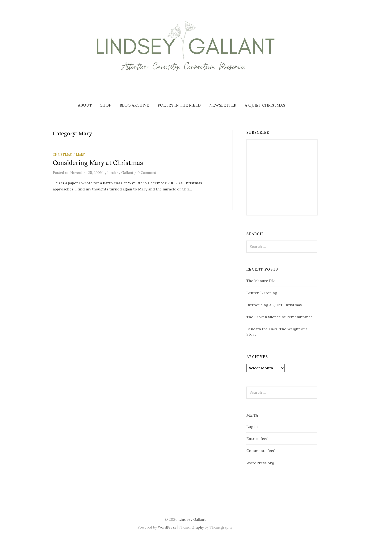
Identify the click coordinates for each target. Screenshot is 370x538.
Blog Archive (134, 105)
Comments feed (260, 450)
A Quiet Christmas (265, 105)
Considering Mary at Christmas (98, 163)
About (85, 105)
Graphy (198, 527)
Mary (80, 154)
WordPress (167, 527)
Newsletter (222, 105)
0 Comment (147, 172)
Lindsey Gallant (192, 519)
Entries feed (257, 438)
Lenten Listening (261, 292)
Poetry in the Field (179, 105)
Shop (105, 105)
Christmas (62, 154)
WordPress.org (260, 463)
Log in (252, 426)
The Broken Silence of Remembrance (279, 316)
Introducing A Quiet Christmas (274, 304)
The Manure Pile (260, 280)
